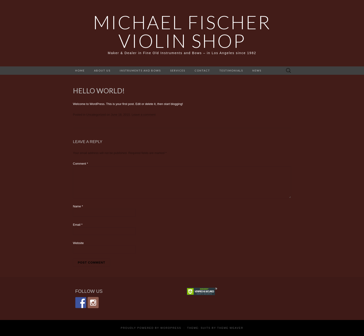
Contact (202, 70)
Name (78, 206)
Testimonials (231, 70)
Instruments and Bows (140, 70)
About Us (102, 70)
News (256, 70)
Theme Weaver (230, 327)
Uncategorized (96, 114)
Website (78, 243)
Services (177, 70)
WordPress (170, 327)
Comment (80, 163)
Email (77, 224)
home (80, 70)
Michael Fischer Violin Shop (182, 31)
